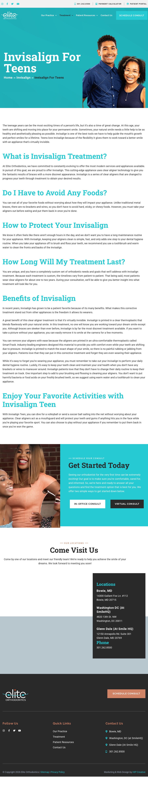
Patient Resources (87, 15)
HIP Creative (139, 777)
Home (8, 77)
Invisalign (23, 77)
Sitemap (45, 777)
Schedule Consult (131, 15)
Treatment (66, 15)
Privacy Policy (58, 777)
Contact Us (106, 15)
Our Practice (49, 15)
